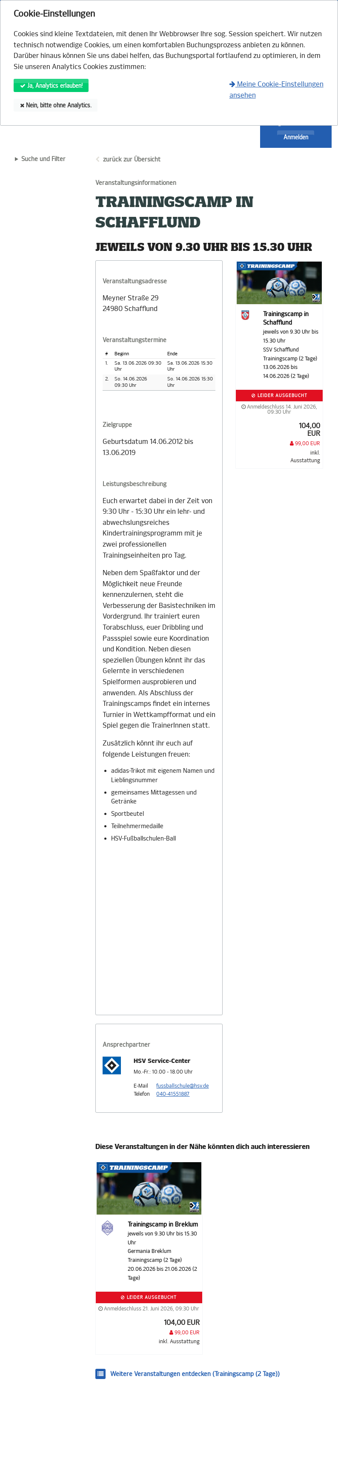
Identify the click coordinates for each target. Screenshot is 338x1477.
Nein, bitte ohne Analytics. (56, 105)
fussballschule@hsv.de (182, 1086)
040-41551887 (172, 1094)
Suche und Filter (43, 159)
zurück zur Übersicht (131, 159)
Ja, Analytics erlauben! (51, 86)
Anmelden (296, 137)
